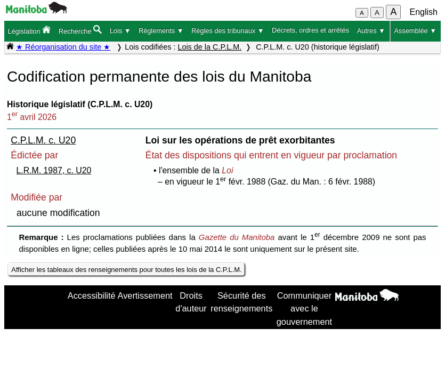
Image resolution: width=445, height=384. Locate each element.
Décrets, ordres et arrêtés (310, 30)
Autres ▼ (371, 31)
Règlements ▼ (161, 31)
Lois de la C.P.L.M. (209, 47)
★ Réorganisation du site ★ (63, 47)
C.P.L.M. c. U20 (43, 140)
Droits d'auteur (190, 302)
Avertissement (145, 295)
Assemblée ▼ (415, 31)
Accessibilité (92, 295)
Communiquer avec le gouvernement (304, 308)
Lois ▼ (120, 31)
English (424, 12)
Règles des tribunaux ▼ (227, 31)
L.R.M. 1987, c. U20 (54, 170)
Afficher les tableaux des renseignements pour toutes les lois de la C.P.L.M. (126, 270)
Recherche (80, 30)
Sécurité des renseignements (241, 302)
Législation (29, 30)
